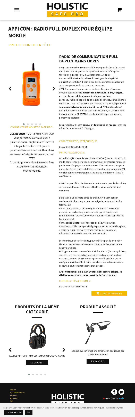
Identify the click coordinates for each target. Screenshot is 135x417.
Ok (28, 412)
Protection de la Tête (29, 45)
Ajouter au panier (109, 293)
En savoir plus (14, 412)
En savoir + (37, 362)
